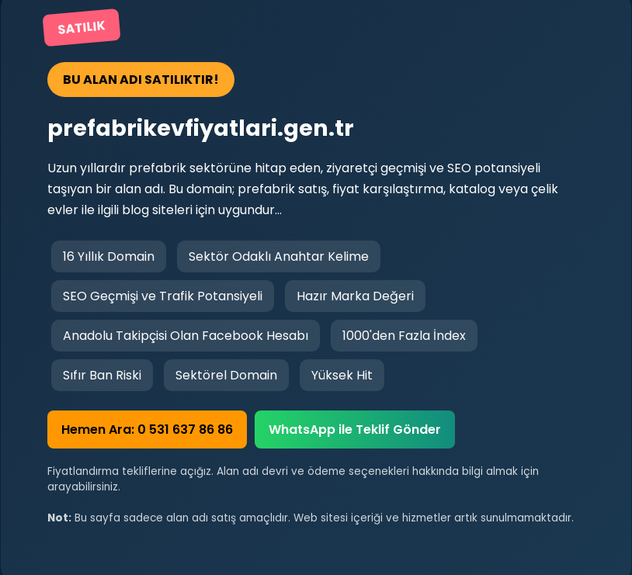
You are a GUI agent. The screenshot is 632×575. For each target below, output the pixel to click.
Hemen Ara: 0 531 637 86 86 (147, 429)
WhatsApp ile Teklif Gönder (355, 429)
